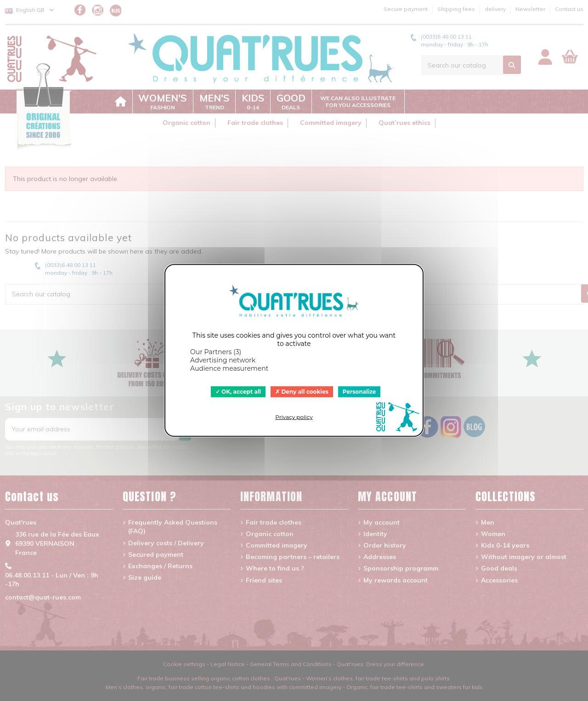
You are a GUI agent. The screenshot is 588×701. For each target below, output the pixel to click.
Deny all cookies (301, 391)
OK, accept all (238, 391)
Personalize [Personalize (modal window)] (359, 391)
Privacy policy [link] (293, 416)
